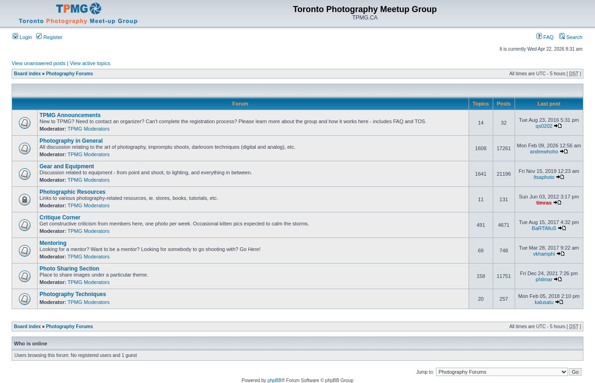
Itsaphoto (544, 177)
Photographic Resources (73, 192)
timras (544, 202)
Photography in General (71, 141)
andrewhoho (544, 151)
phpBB (274, 380)
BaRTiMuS (544, 228)
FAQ (545, 37)
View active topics (90, 63)
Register (49, 37)
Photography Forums (69, 73)
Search (570, 37)
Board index (27, 73)
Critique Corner (60, 217)
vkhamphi (544, 254)
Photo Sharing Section (69, 268)
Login (22, 37)
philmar (544, 279)
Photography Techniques (73, 294)
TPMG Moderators (88, 129)
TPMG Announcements (70, 115)
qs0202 (544, 126)
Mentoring (53, 243)
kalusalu (544, 302)
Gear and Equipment (67, 166)
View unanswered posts (39, 63)
